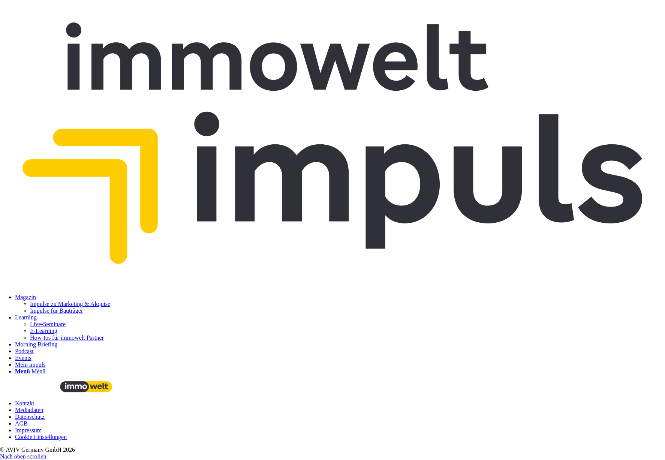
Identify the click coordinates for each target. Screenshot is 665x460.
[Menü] (30, 371)
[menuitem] (340, 304)
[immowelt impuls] (332, 284)
